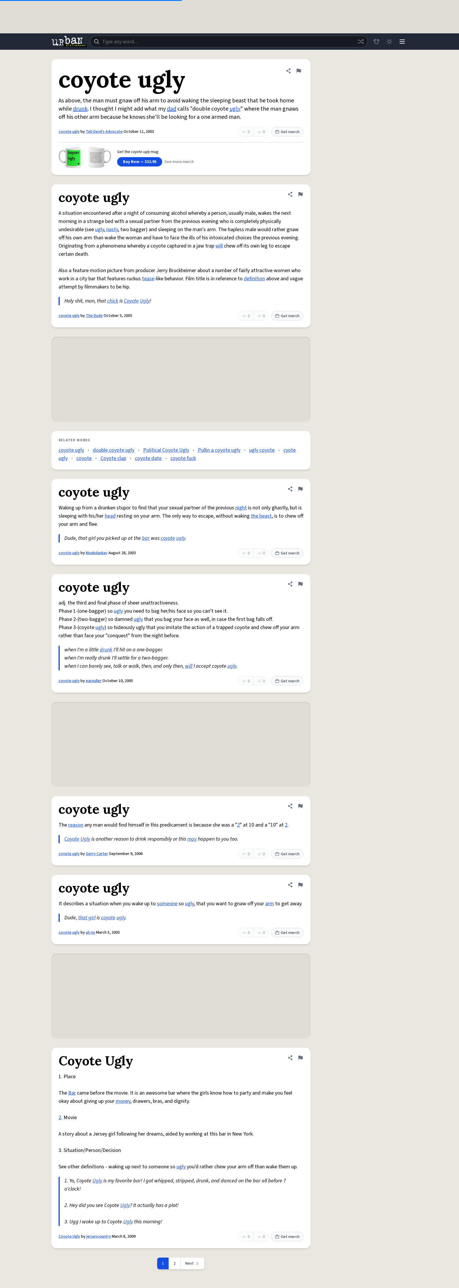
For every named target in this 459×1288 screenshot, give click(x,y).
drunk (80, 109)
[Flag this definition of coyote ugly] (298, 70)
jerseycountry (98, 1236)
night (241, 507)
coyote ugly (69, 132)
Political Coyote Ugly (166, 450)
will (219, 246)
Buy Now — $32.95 (139, 162)
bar (146, 538)
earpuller (94, 681)
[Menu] (402, 41)
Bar (72, 1093)
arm (269, 903)
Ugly (145, 301)
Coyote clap (113, 458)
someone (167, 903)
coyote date (148, 458)
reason (75, 825)
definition (254, 278)
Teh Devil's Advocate (104, 132)
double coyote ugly (113, 450)
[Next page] (193, 1263)
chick (112, 301)
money (123, 1101)
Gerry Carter (97, 854)
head (110, 516)
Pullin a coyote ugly (219, 450)
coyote (84, 458)
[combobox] (229, 41)
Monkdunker (96, 553)
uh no (90, 932)
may (192, 839)
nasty (112, 229)
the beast (261, 516)
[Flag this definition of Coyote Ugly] (300, 1057)
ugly (235, 109)
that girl (86, 917)
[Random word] (360, 41)
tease (148, 278)
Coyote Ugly (69, 1236)
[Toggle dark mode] (389, 41)
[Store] (376, 41)
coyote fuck (183, 458)
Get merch (287, 132)
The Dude (94, 316)
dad (171, 109)
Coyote (131, 301)
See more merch (179, 162)
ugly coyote (262, 450)
